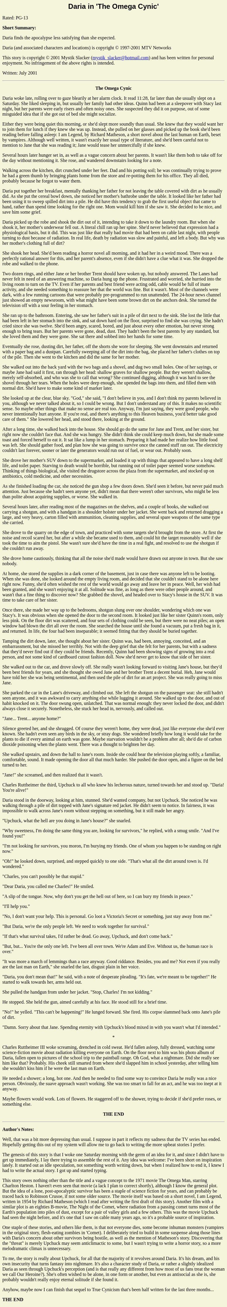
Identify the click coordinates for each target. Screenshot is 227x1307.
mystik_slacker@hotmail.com (120, 57)
